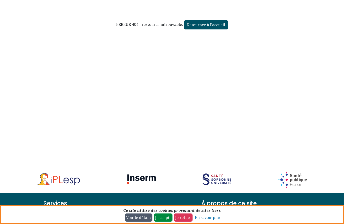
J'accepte (163, 217)
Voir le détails (138, 217)
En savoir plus (207, 217)
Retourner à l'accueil (206, 25)
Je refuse (183, 217)
